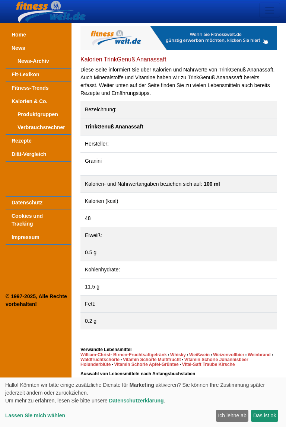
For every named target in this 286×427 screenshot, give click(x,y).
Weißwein (199, 354)
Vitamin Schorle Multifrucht (152, 359)
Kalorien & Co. (29, 101)
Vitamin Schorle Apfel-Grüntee (146, 364)
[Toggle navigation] (269, 10)
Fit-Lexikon (25, 74)
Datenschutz (27, 202)
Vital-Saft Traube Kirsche (208, 364)
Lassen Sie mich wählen (35, 415)
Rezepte (22, 141)
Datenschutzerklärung (136, 401)
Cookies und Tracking (27, 220)
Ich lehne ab (232, 415)
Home (19, 35)
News (18, 48)
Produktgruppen (38, 114)
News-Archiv (33, 61)
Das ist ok (264, 415)
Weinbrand (259, 354)
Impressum (25, 237)
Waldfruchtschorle (100, 359)
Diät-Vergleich (29, 154)
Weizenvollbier (228, 354)
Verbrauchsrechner (41, 127)
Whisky (178, 354)
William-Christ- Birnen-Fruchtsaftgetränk (123, 354)
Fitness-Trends (30, 88)
